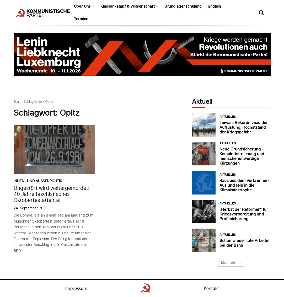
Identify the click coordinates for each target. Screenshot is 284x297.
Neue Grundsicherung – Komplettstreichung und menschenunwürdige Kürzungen (241, 156)
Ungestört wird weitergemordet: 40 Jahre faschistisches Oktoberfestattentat (51, 194)
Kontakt (211, 288)
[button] (261, 12)
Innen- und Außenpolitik (38, 181)
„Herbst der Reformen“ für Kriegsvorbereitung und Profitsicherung (243, 214)
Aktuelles (227, 116)
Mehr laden (231, 262)
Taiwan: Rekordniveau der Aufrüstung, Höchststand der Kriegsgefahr (243, 127)
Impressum (76, 288)
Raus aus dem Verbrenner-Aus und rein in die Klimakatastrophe (244, 185)
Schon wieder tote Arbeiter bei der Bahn (244, 243)
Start (17, 101)
